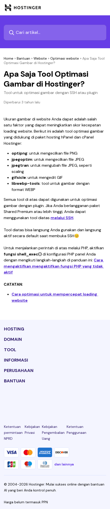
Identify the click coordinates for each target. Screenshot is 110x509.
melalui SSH (62, 217)
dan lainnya (64, 464)
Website (40, 58)
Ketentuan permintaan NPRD (13, 432)
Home (8, 58)
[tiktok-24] (103, 399)
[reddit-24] (87, 399)
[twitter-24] (55, 399)
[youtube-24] (71, 399)
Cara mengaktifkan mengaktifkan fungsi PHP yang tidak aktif (54, 266)
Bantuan (23, 58)
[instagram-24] (39, 399)
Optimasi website (64, 58)
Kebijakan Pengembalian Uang (53, 432)
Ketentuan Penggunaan (76, 429)
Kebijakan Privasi (32, 429)
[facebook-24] (23, 399)
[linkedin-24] (7, 399)
